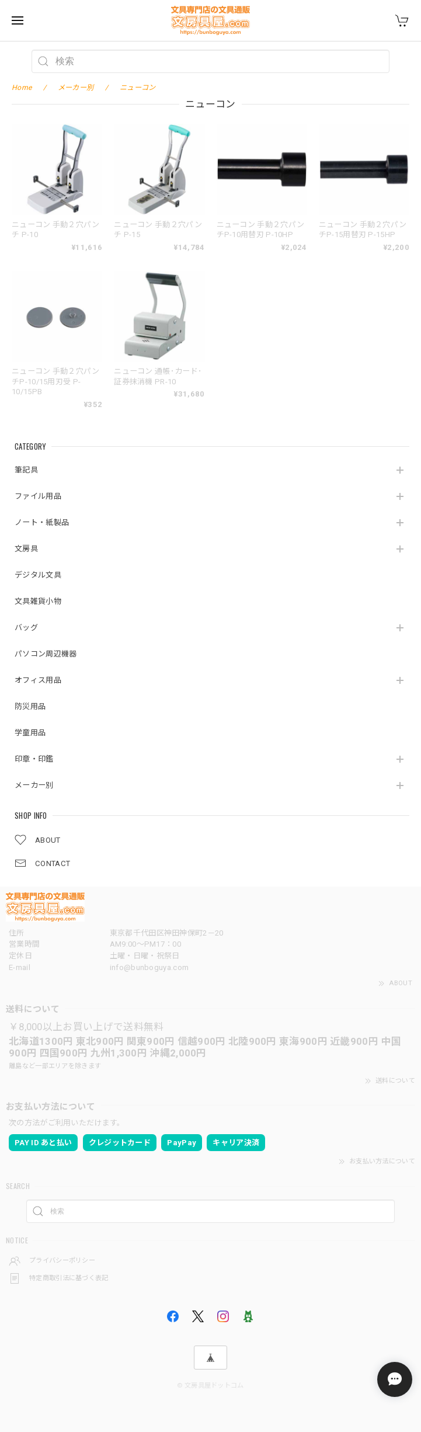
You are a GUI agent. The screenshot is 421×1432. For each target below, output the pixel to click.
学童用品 (30, 732)
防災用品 (30, 706)
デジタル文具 (38, 575)
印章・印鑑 (34, 759)
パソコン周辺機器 (45, 653)
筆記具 (26, 469)
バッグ (26, 627)
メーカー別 (34, 785)
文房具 (26, 548)
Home (22, 88)
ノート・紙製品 (42, 522)
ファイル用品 (38, 496)
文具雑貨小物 (38, 601)
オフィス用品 (38, 680)
